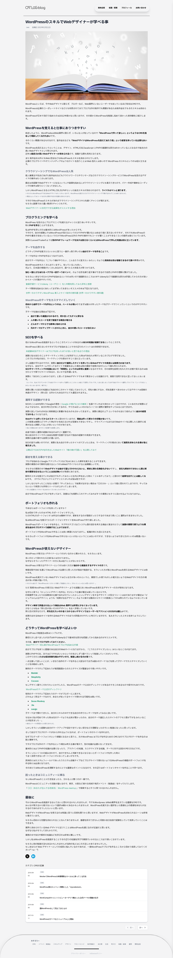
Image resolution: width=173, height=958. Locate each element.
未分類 (100, 944)
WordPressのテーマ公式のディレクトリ (44, 689)
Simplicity (36, 677)
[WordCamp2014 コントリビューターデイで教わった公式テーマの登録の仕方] (87, 895)
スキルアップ (57, 944)
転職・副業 (113, 8)
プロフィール (126, 8)
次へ (142, 927)
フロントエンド (79, 944)
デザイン (68, 944)
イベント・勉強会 (44, 944)
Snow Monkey (38, 701)
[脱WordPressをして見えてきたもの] (87, 906)
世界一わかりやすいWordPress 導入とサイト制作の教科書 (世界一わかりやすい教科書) (65, 293)
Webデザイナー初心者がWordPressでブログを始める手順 (52, 645)
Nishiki (34, 673)
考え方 (113, 944)
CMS (27, 27)
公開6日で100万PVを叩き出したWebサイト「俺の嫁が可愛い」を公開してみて (61, 450)
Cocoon (35, 681)
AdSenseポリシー (96, 953)
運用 (130, 944)
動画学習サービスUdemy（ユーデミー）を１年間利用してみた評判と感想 (58, 284)
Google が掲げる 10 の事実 (74, 404)
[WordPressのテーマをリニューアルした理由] (87, 916)
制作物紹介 (91, 944)
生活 (106, 944)
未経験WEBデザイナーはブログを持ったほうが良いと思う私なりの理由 (58, 351)
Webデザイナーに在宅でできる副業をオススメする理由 (50, 208)
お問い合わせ (141, 8)
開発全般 (101, 8)
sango (34, 709)
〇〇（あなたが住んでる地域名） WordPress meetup (52, 788)
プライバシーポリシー (78, 953)
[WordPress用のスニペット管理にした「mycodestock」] (87, 885)
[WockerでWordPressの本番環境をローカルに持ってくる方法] (87, 874)
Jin (32, 705)
